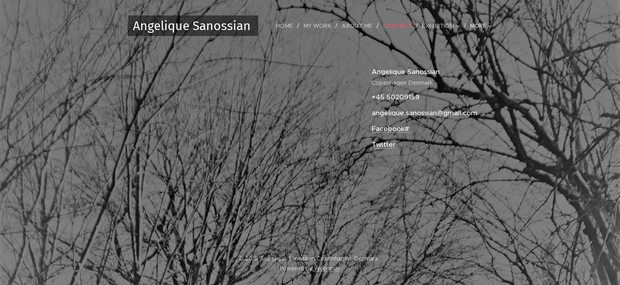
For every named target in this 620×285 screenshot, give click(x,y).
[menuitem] (290, 26)
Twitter (383, 144)
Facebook (388, 128)
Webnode (327, 268)
